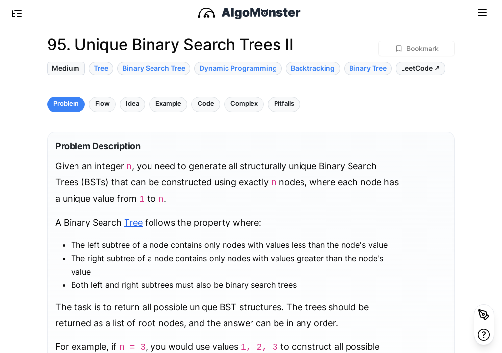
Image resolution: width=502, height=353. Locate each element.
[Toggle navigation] (482, 12)
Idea (132, 103)
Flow (102, 103)
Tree (133, 222)
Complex (244, 103)
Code (206, 103)
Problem (66, 103)
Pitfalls (284, 103)
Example (168, 103)
